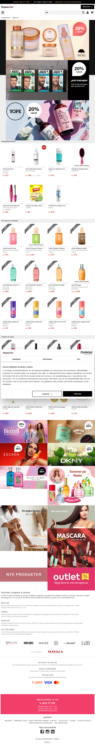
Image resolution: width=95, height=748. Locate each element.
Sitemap (56, 739)
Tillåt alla (77, 394)
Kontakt (53, 721)
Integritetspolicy (85, 721)
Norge (47, 742)
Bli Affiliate (63, 721)
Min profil (9, 721)
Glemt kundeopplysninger (39, 721)
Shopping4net (5, 18)
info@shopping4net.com (47, 711)
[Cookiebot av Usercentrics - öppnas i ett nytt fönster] (82, 352)
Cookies (73, 721)
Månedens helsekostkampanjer (68, 2)
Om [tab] (78, 359)
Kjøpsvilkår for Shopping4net (41, 723)
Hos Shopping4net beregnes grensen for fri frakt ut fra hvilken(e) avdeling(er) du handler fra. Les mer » (47, 664)
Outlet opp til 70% (21, 2)
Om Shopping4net (61, 723)
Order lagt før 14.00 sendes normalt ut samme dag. (47, 670)
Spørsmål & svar (20, 721)
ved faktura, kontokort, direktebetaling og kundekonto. (47, 676)
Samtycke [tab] (16, 359)
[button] (92, 12)
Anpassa (47, 394)
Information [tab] (47, 359)
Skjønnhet (15, 18)
